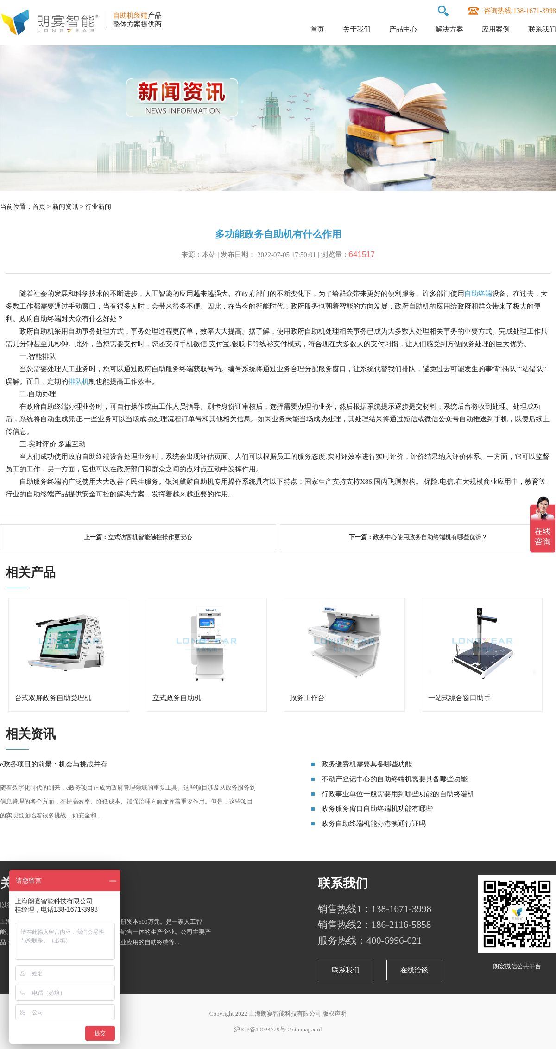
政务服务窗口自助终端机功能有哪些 (377, 808)
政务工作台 (307, 697)
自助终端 (478, 293)
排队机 (78, 381)
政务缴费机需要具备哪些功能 (367, 764)
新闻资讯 (65, 206)
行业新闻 (98, 206)
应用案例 (496, 29)
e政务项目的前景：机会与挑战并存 (53, 764)
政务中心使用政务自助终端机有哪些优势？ (430, 537)
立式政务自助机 (176, 697)
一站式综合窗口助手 (459, 697)
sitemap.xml (307, 1029)
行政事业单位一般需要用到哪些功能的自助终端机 (398, 794)
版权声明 (334, 1013)
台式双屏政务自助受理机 (53, 697)
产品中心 (403, 29)
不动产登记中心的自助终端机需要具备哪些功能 (395, 779)
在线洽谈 (414, 970)
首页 (317, 29)
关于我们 (357, 29)
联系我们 (542, 29)
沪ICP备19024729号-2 (262, 1029)
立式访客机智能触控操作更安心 (150, 537)
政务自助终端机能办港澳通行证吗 (374, 823)
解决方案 (449, 29)
